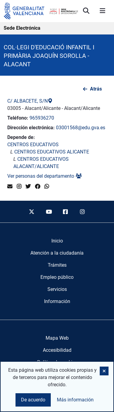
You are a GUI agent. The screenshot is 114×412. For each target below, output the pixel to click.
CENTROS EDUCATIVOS (33, 144)
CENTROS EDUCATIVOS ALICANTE (51, 152)
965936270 (41, 118)
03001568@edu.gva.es (80, 127)
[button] (104, 371)
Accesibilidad (57, 350)
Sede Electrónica (22, 28)
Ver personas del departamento (44, 176)
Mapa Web (57, 338)
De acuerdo (33, 400)
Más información (75, 400)
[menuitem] (57, 241)
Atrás (96, 89)
